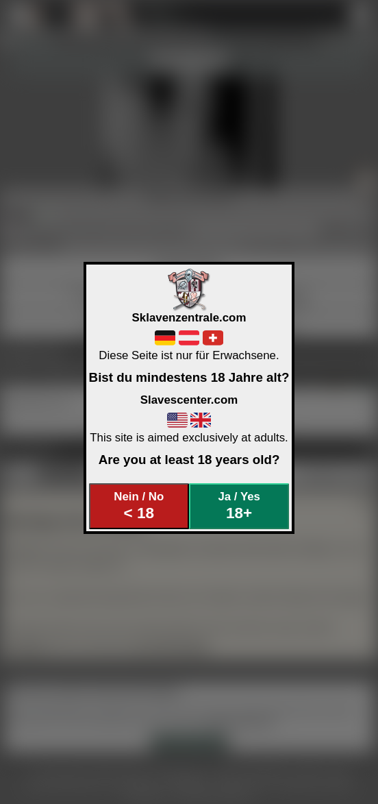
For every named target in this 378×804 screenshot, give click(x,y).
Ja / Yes (238, 506)
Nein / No (138, 506)
